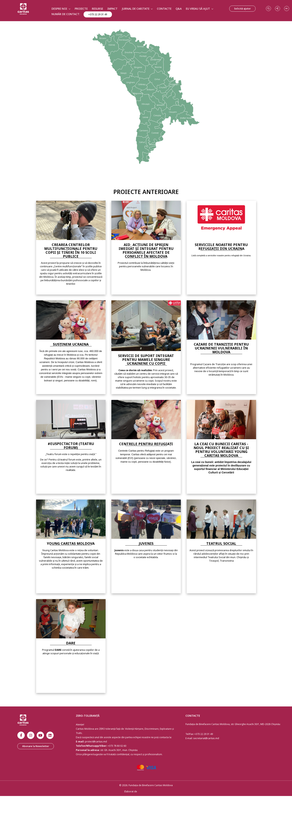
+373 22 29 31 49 (97, 14)
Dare (70, 643)
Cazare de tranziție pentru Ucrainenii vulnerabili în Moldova (221, 348)
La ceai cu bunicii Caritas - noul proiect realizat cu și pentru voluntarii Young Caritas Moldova (221, 450)
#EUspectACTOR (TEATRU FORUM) (71, 445)
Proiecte (81, 8)
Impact (112, 8)
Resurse (97, 8)
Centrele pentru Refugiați (146, 444)
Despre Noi (59, 8)
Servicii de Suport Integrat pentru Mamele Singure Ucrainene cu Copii (146, 359)
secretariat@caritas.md (206, 738)
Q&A (179, 8)
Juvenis (146, 543)
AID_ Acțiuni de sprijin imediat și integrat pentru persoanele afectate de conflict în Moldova (146, 250)
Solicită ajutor (242, 8)
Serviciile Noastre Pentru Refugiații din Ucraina (221, 246)
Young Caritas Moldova (71, 543)
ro (286, 8)
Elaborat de (130, 791)
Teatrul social (221, 543)
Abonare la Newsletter (35, 746)
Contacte (164, 8)
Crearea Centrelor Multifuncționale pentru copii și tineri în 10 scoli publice (70, 250)
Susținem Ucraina (71, 344)
